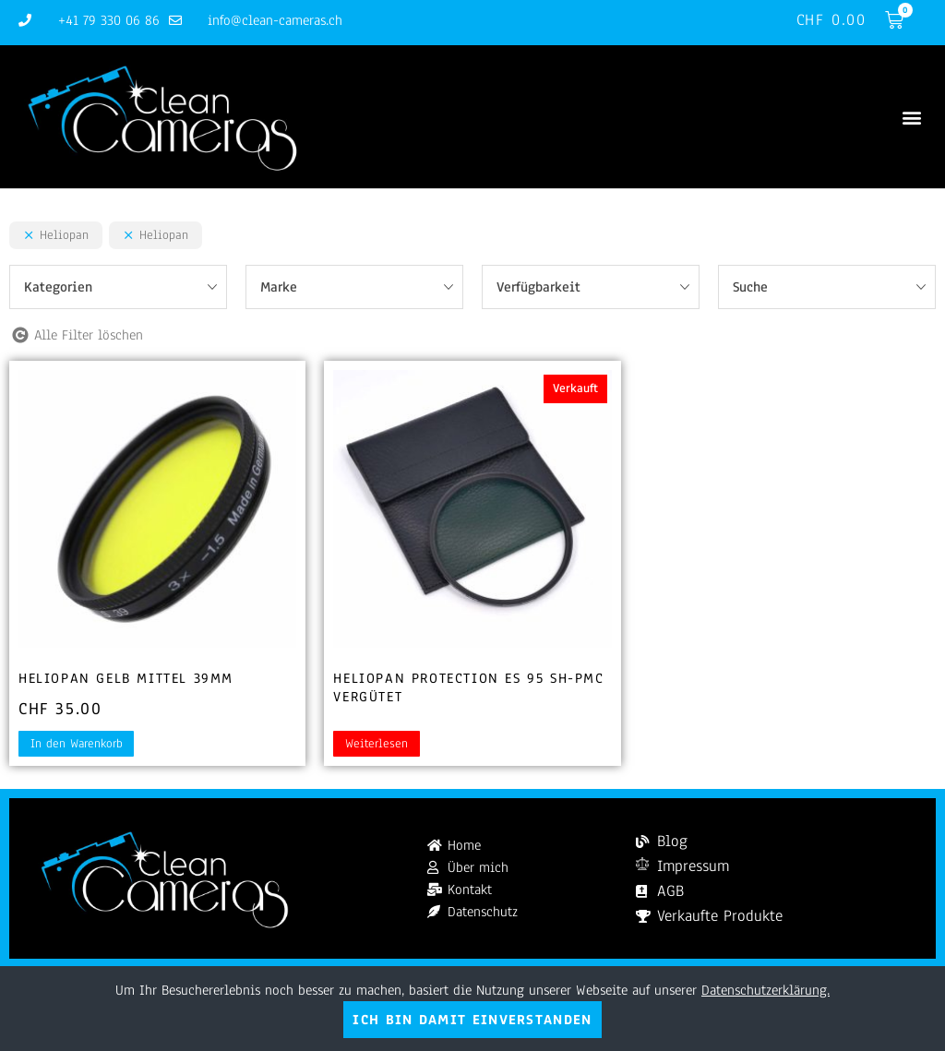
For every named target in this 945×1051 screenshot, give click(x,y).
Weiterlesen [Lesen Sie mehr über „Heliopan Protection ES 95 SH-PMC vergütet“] (376, 743)
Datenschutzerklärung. (765, 990)
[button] (911, 117)
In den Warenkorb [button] (76, 743)
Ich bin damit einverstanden (472, 1019)
